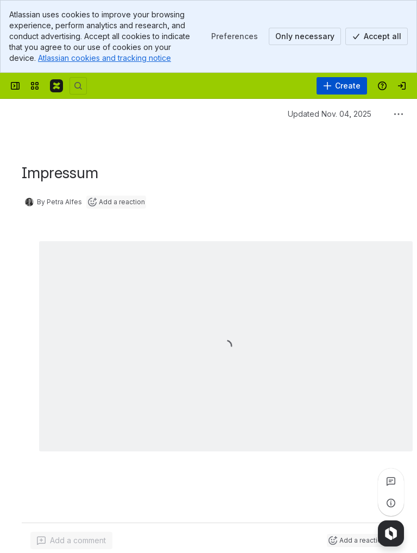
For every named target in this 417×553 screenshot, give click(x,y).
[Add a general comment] (71, 540)
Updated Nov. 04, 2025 (329, 113)
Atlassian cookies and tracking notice (104, 57)
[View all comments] (391, 481)
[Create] (342, 86)
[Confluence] (56, 86)
